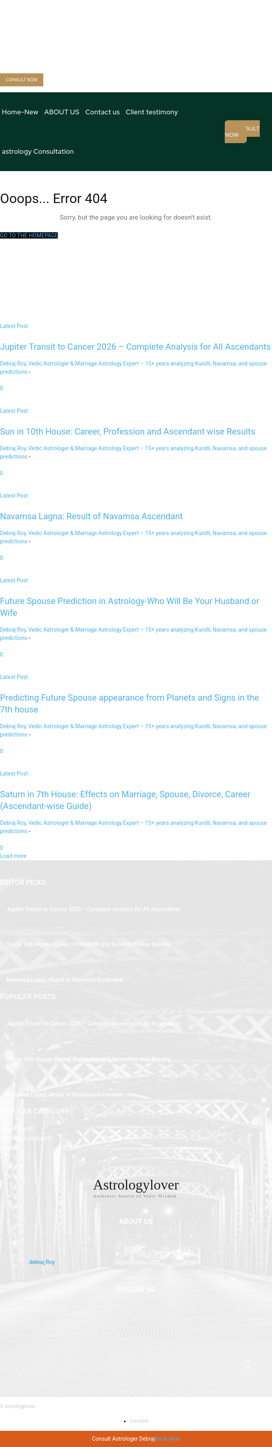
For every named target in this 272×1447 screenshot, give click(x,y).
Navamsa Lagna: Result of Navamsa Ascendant (64, 980)
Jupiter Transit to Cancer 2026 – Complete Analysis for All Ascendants (93, 909)
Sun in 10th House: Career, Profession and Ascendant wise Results (88, 944)
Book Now (167, 1439)
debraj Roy (42, 1262)
